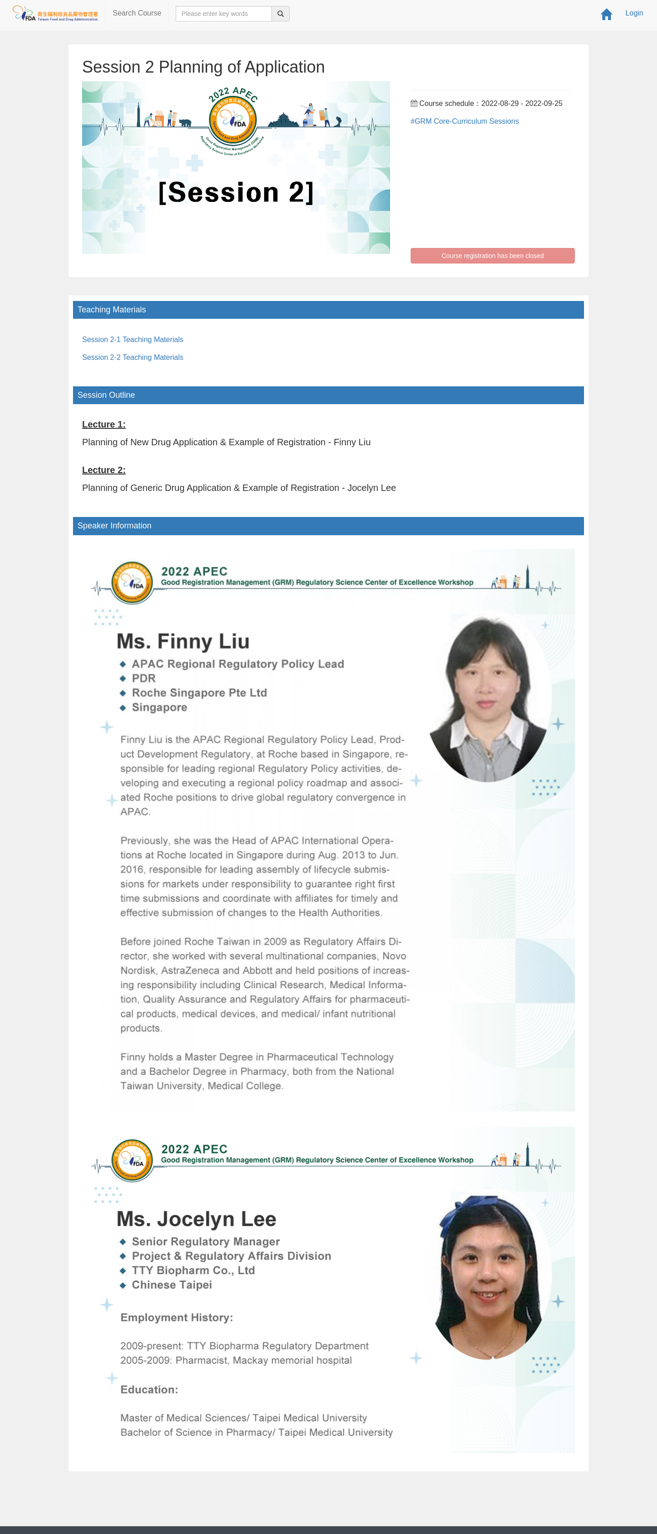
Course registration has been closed (493, 255)
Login (634, 13)
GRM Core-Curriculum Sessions (467, 121)
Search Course (137, 13)
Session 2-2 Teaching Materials (132, 357)
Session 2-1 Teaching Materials (132, 339)
